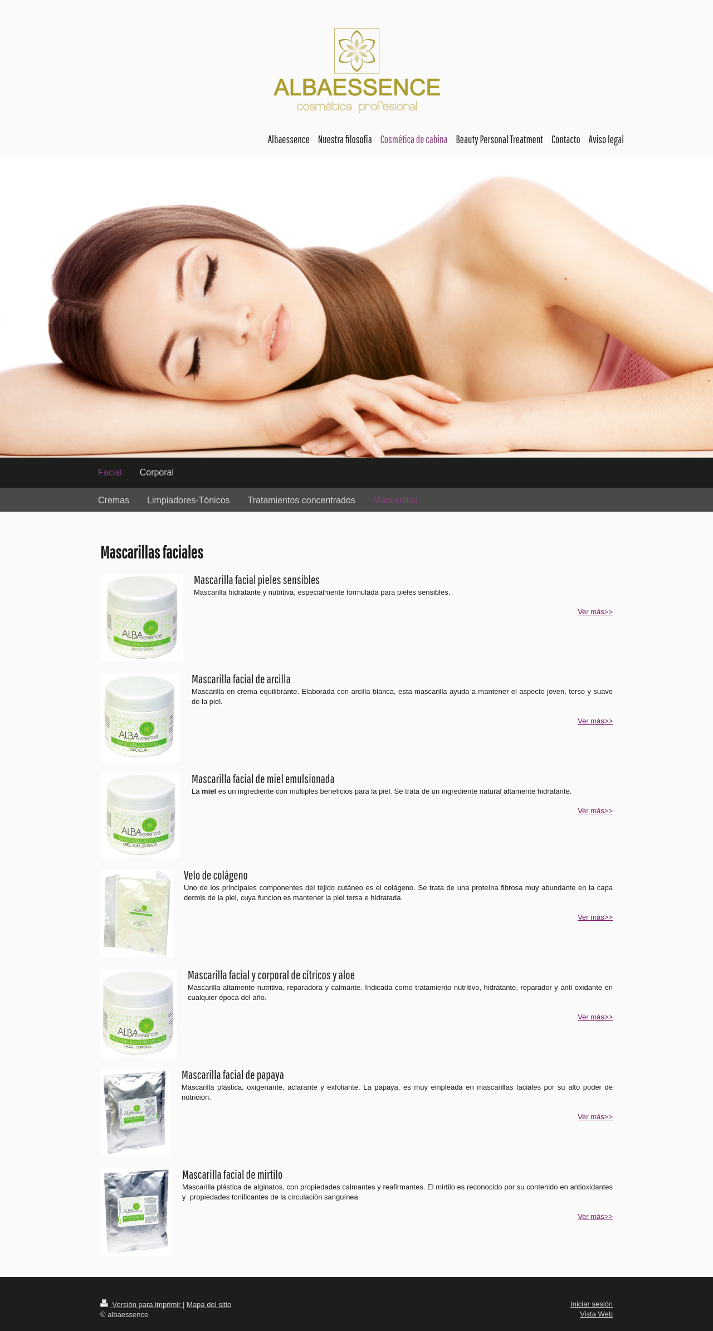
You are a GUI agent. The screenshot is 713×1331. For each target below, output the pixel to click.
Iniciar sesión (591, 1304)
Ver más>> (595, 612)
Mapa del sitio (209, 1304)
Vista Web (596, 1314)
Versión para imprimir (141, 1304)
